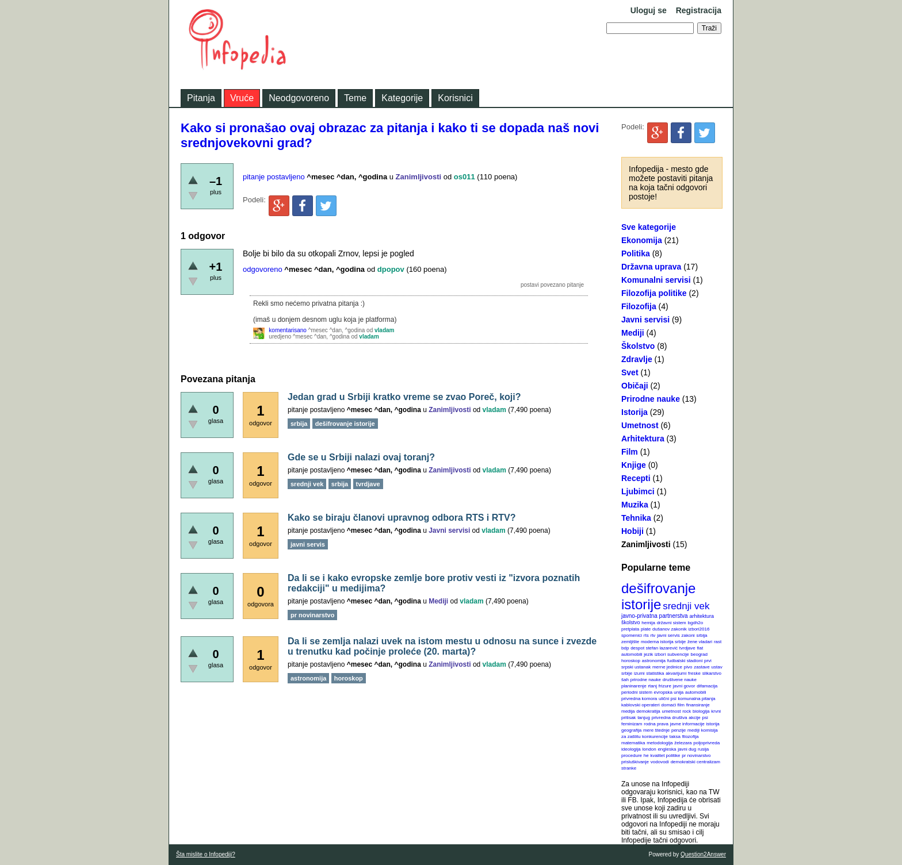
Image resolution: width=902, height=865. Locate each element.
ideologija (631, 749)
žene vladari (699, 641)
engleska (667, 749)
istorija (713, 723)
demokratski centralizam (695, 761)
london (649, 749)
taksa (675, 736)
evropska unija (669, 692)
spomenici (631, 635)
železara (682, 742)
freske (694, 673)
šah (625, 679)
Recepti (636, 478)
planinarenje (634, 686)
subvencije (678, 654)
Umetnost (640, 425)
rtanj (652, 686)
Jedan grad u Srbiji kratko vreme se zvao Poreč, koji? (404, 397)
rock (686, 711)
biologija (701, 711)
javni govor (684, 686)
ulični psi (667, 698)
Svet (630, 372)
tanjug (643, 717)
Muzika (634, 504)
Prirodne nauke (650, 398)
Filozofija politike (654, 293)
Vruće (242, 98)
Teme (355, 98)
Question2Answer (703, 854)
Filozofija (638, 306)
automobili (695, 692)
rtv (652, 635)
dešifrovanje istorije (658, 596)
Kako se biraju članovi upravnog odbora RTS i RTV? (402, 517)
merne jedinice (667, 667)
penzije (678, 730)
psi (705, 717)
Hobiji (632, 531)
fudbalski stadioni (684, 660)
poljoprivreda (706, 742)
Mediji (632, 332)
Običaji (634, 385)
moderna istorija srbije (663, 641)
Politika (635, 253)
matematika (633, 742)
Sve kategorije (648, 227)
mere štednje (656, 730)
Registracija (698, 10)
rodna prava (656, 723)
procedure (631, 755)
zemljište (630, 641)
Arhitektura (642, 438)
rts (646, 635)
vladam (384, 330)
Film (629, 451)
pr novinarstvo (696, 755)
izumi (639, 673)
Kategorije (402, 98)
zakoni (688, 635)
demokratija (648, 711)
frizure (665, 686)
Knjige (633, 465)
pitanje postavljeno (274, 176)
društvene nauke (680, 679)
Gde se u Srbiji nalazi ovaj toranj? (361, 457)
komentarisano (288, 330)
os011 (464, 176)
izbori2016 (698, 629)
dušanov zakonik (669, 629)
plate (646, 629)
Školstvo (638, 346)
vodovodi (660, 761)
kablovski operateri (640, 705)
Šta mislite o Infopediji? (205, 854)
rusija (703, 749)
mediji (693, 730)
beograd (699, 654)
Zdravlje (636, 359)
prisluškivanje (635, 761)
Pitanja (201, 98)
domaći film (672, 705)
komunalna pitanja (697, 698)
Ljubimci (638, 491)
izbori (660, 654)
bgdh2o (696, 622)
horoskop (630, 660)
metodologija (659, 742)
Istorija (634, 412)
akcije (694, 717)
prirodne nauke (645, 679)
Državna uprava (651, 266)
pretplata (630, 629)
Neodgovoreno (299, 98)
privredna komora (639, 698)
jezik (648, 654)
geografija (631, 730)
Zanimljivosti (646, 544)
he (646, 755)
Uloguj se (648, 10)
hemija (648, 622)
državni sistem (671, 622)
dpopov (390, 269)
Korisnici (455, 98)
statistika (655, 673)
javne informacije (687, 723)
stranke (628, 768)
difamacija (707, 686)
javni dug (687, 749)
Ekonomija (641, 240)
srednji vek (686, 606)
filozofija (690, 736)
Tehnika (636, 517)
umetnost (671, 711)
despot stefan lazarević (654, 648)
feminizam (631, 723)
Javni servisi (645, 319)
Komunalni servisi (656, 280)
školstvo (630, 622)
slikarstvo (711, 673)
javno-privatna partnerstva (654, 616)
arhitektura (701, 616)
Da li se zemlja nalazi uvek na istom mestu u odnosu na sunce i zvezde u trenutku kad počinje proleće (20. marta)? (442, 646)
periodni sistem (636, 692)
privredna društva (669, 717)
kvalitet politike (666, 755)
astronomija (654, 660)
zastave (702, 667)
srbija (701, 635)
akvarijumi (676, 673)
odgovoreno (262, 269)
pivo (688, 667)
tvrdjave (687, 648)
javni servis (668, 635)
